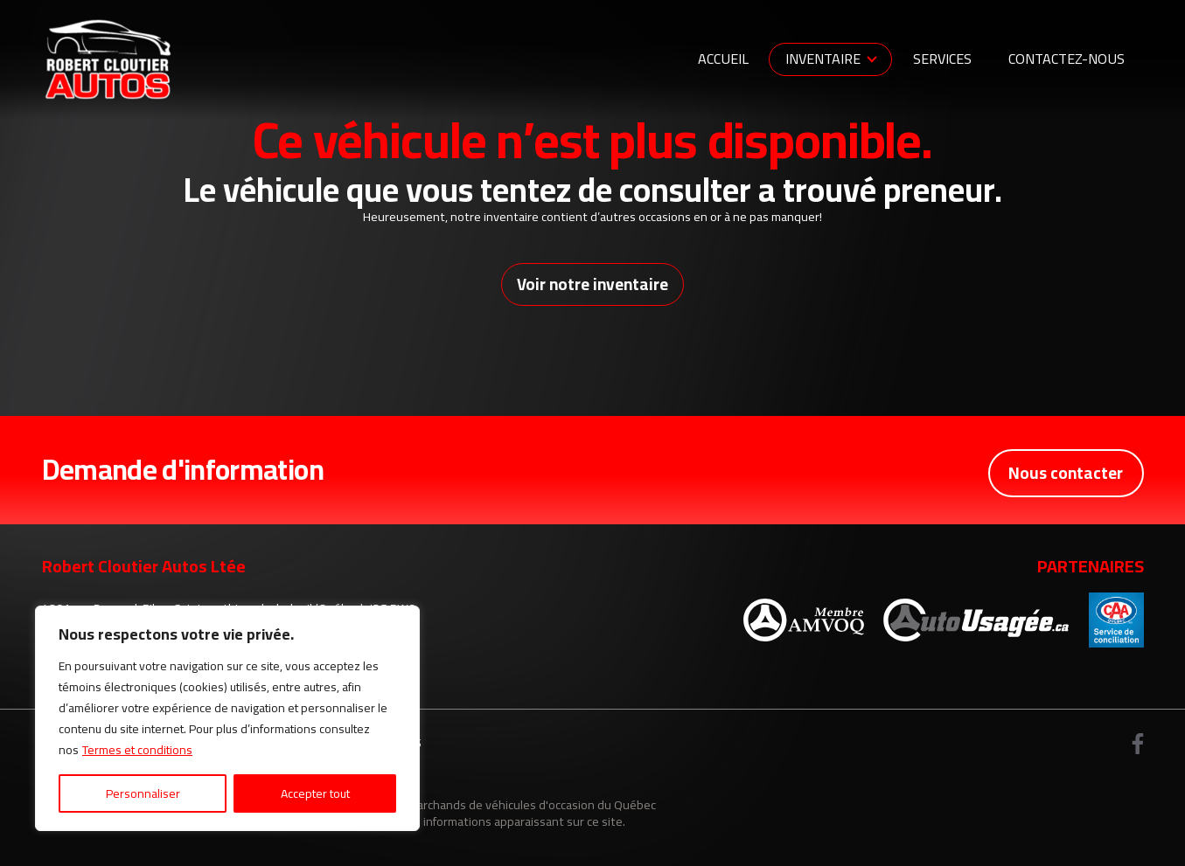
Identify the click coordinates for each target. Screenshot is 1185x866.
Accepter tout (315, 793)
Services (942, 58)
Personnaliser (143, 793)
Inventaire (823, 58)
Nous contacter (1064, 471)
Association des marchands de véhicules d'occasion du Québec (487, 805)
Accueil (723, 58)
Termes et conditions (137, 749)
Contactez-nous (1066, 58)
